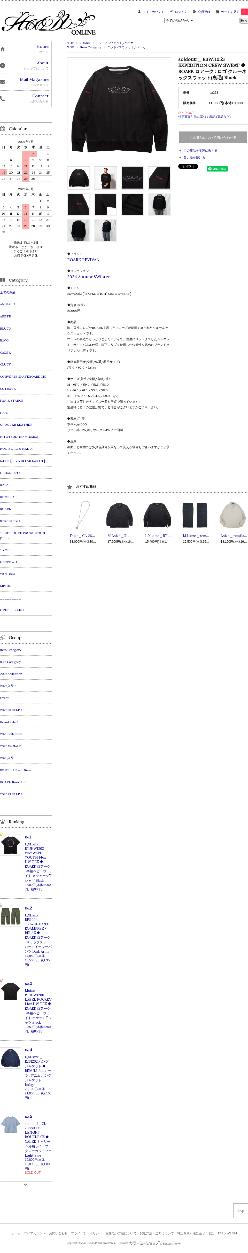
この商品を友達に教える (200, 150)
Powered (149, 1242)
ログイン (181, 12)
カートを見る (234, 12)
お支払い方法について (120, 1233)
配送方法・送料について (157, 1233)
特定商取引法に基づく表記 (195, 1233)
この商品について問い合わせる (213, 137)
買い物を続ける (194, 157)
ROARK (84, 43)
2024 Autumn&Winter (88, 276)
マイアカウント (153, 12)
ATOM (232, 1233)
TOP (70, 43)
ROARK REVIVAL (83, 259)
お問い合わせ (58, 1233)
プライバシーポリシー (86, 1233)
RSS (220, 1233)
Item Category (90, 47)
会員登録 (204, 12)
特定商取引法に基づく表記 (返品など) (204, 117)
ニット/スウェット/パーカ (115, 43)
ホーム (16, 1233)
